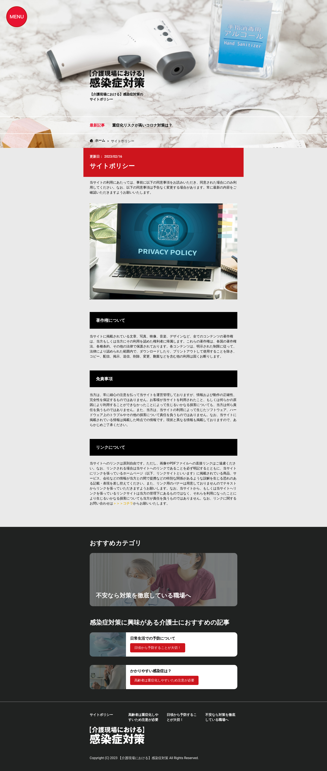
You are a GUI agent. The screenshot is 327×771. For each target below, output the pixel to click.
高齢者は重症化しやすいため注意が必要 (164, 680)
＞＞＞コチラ (123, 503)
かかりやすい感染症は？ (150, 671)
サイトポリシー (101, 715)
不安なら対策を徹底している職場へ (220, 717)
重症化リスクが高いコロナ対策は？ (142, 125)
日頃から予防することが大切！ (157, 648)
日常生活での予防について (152, 638)
